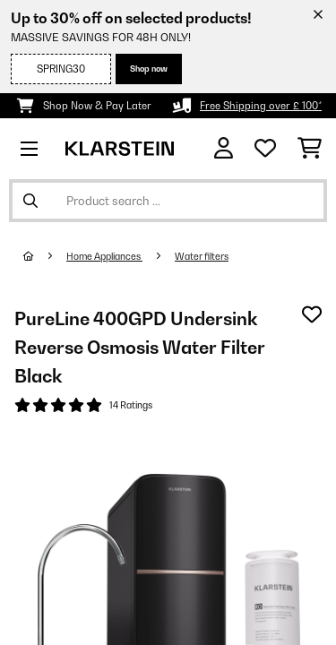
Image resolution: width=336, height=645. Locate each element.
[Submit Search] (30, 200)
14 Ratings (130, 405)
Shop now (149, 68)
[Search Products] (168, 200)
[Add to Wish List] (312, 314)
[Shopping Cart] (309, 149)
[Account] (223, 148)
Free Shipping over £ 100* (261, 105)
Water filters (201, 256)
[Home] (44, 256)
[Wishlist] (265, 149)
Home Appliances (104, 256)
